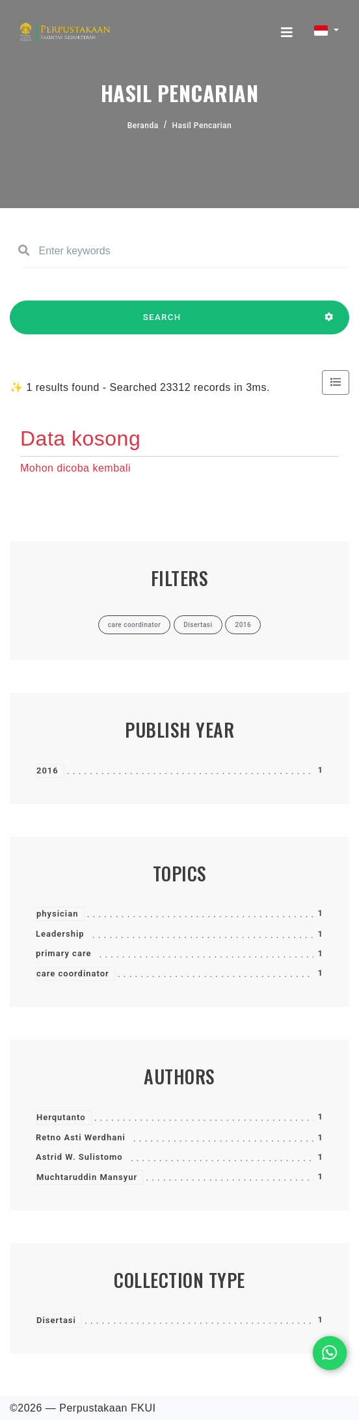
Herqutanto (61, 1117)
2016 (47, 770)
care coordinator (72, 973)
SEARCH (161, 323)
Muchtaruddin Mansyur (86, 1177)
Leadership (60, 934)
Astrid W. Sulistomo (79, 1157)
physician (57, 913)
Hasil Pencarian (202, 125)
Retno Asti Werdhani (81, 1137)
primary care (63, 953)
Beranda (143, 125)
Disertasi (56, 1320)
